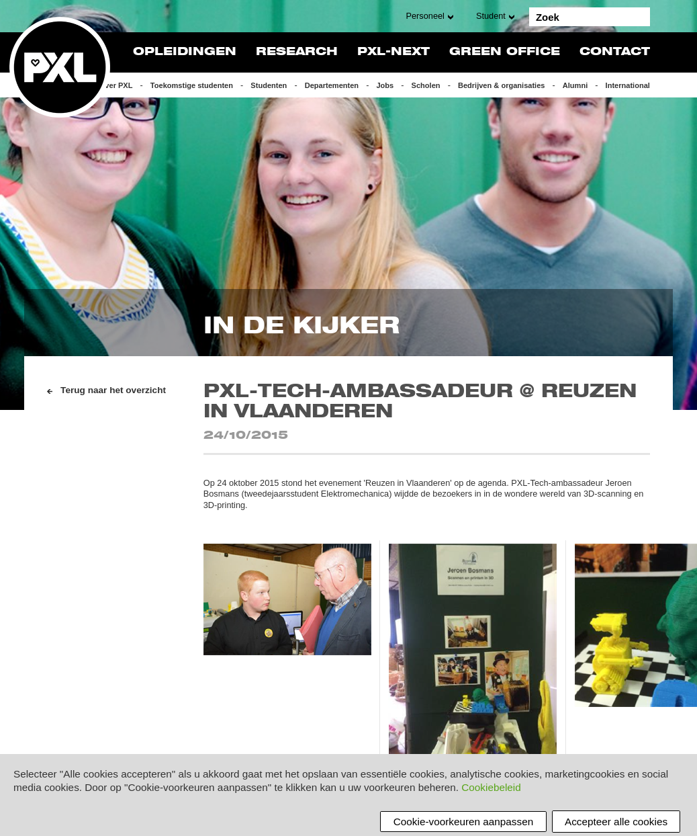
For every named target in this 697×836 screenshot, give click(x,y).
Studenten (268, 85)
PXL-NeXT (393, 52)
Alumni (575, 85)
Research (297, 52)
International (628, 85)
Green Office (504, 52)
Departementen (332, 85)
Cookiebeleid (490, 787)
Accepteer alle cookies (616, 821)
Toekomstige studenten (191, 85)
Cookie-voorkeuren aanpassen (463, 821)
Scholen (426, 85)
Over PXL (116, 85)
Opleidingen (184, 52)
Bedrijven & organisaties (501, 85)
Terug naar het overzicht (113, 390)
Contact (614, 52)
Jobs (384, 85)
